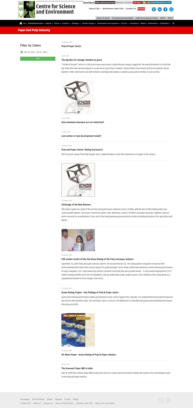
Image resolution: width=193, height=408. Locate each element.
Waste (57, 23)
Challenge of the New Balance (76, 204)
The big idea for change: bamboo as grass (81, 60)
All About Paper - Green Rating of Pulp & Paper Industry (88, 354)
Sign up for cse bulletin (105, 403)
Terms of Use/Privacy (64, 403)
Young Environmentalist (122, 18)
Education (134, 23)
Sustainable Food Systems (108, 23)
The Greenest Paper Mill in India (77, 368)
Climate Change (89, 23)
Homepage (24, 399)
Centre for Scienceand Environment (55, 9)
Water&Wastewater (36, 23)
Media (143, 23)
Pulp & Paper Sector (71, 46)
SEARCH (38, 59)
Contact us (131, 8)
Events (67, 399)
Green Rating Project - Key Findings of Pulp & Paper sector (89, 292)
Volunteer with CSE (84, 403)
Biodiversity (153, 23)
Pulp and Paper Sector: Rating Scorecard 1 (82, 149)
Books (50, 399)
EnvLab (125, 23)
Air (25, 23)
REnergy (76, 23)
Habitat (49, 23)
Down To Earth (103, 18)
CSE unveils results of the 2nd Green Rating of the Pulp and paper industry (97, 259)
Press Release (38, 399)
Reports (58, 399)
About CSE (95, 8)
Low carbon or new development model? (81, 136)
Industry (66, 23)
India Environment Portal (147, 18)
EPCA (170, 18)
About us (37, 403)
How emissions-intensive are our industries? (82, 122)
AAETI (162, 18)
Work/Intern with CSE (113, 8)
